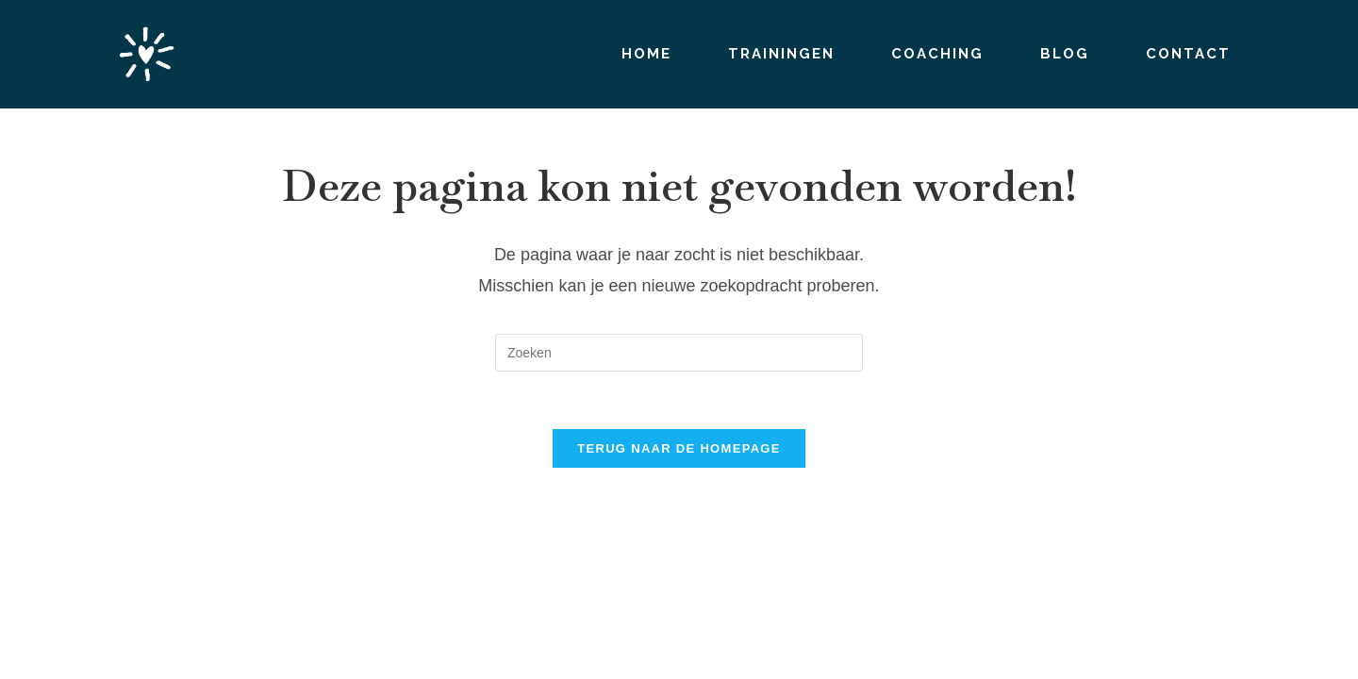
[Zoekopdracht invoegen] (679, 353)
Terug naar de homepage (678, 448)
